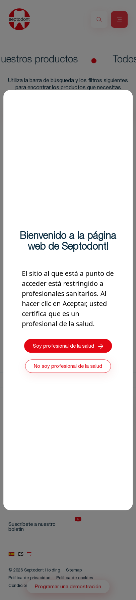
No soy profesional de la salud (68, 366)
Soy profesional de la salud (68, 346)
